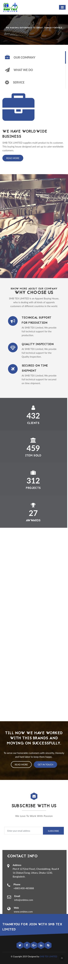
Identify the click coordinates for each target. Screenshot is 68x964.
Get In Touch (45, 764)
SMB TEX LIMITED (48, 956)
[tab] (33, 57)
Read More (12, 158)
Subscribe (52, 831)
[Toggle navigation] (62, 7)
